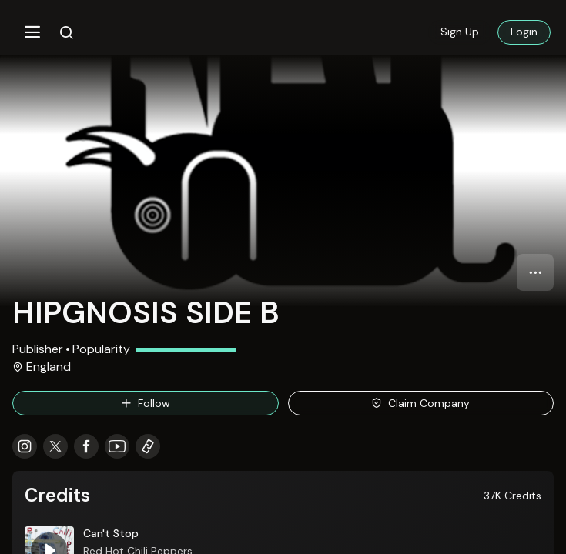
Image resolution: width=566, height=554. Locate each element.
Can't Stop (111, 533)
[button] (32, 32)
